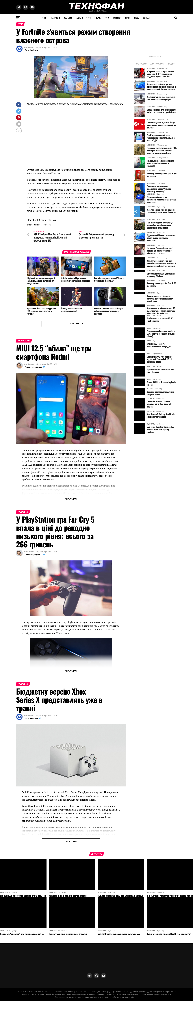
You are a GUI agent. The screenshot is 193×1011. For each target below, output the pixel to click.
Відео (136, 17)
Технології (55, 17)
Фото (107, 17)
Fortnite (46, 225)
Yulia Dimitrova (31, 50)
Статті (44, 17)
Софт (88, 17)
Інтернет (97, 17)
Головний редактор (33, 367)
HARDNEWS (117, 17)
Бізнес (128, 17)
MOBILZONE (68, 17)
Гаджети (79, 17)
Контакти (147, 17)
